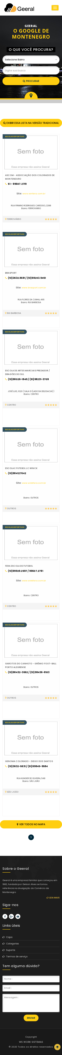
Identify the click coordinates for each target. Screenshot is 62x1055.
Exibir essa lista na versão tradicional (31, 123)
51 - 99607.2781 (16, 184)
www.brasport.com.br (34, 287)
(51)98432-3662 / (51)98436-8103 (27, 672)
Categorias (10, 943)
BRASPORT (11, 272)
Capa (7, 937)
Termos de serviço (15, 956)
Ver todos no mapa (31, 824)
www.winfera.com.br (33, 193)
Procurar (31, 81)
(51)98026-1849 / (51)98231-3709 (27, 379)
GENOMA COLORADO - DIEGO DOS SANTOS (29, 761)
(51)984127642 (15, 473)
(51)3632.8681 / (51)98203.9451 (25, 278)
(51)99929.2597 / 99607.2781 (24, 571)
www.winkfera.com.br (34, 483)
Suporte (8, 950)
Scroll (57, 1047)
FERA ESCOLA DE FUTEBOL (19, 565)
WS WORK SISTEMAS (31, 1042)
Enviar (31, 1018)
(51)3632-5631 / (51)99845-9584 (26, 766)
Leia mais (53, 897)
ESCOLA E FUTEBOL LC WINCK (21, 468)
